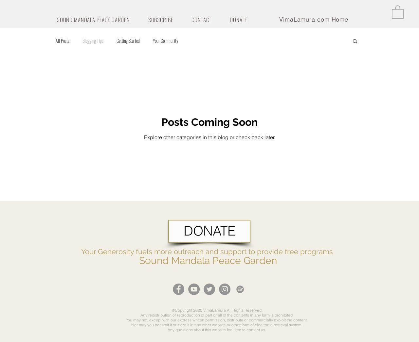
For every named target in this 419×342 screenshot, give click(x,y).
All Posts (62, 40)
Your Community (165, 40)
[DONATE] (209, 231)
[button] (398, 12)
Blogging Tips (92, 40)
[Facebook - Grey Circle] (178, 289)
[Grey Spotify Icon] (240, 289)
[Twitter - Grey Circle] (209, 289)
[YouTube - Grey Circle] (194, 289)
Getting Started (128, 40)
